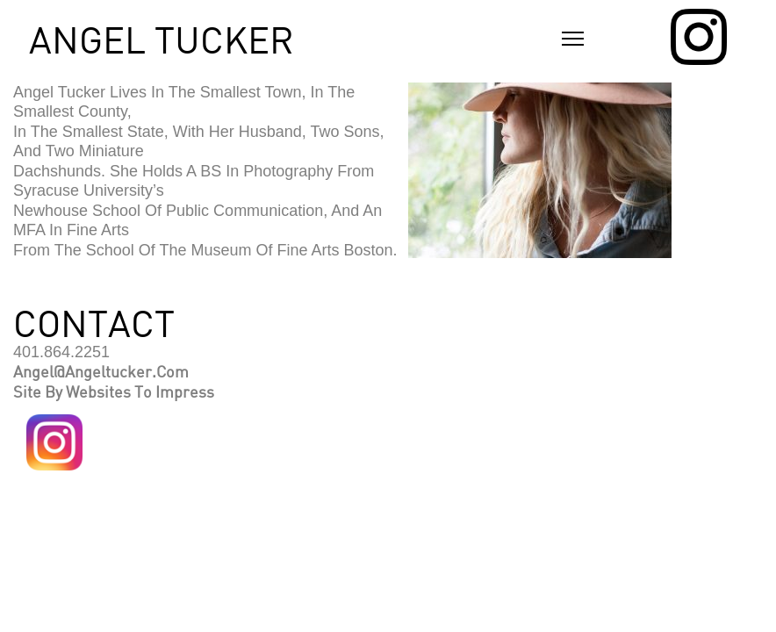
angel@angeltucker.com (101, 371)
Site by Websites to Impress (113, 391)
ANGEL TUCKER (161, 39)
